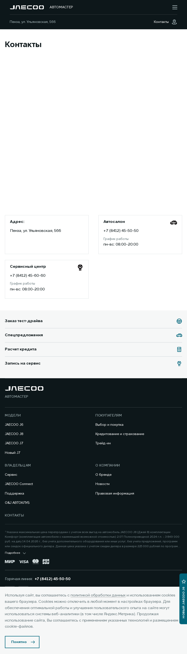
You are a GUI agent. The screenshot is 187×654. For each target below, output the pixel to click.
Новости (102, 484)
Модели (13, 415)
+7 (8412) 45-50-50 (121, 231)
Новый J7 (12, 453)
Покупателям (108, 415)
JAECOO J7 (14, 443)
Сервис (11, 474)
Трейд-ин (103, 443)
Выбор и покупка (109, 424)
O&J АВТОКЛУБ (17, 503)
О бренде (103, 474)
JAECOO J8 (14, 434)
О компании (107, 465)
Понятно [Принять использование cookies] (19, 642)
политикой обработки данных (98, 595)
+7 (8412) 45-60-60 (28, 276)
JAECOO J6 (14, 424)
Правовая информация (114, 493)
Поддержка (14, 493)
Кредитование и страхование (119, 434)
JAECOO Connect (19, 484)
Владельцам (18, 465)
